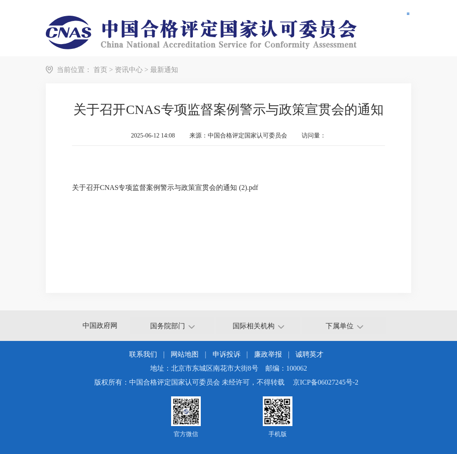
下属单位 (344, 326)
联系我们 (143, 354)
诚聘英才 (309, 354)
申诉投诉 (227, 354)
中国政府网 (99, 325)
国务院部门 (172, 326)
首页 (100, 69)
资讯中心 (129, 69)
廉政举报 (268, 354)
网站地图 (185, 354)
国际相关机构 (258, 326)
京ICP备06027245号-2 (325, 382)
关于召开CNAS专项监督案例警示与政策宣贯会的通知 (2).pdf (165, 187)
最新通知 (164, 69)
